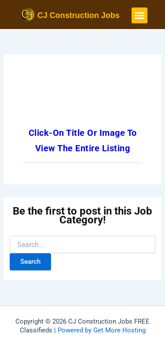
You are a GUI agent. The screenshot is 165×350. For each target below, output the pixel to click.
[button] (139, 15)
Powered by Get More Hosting (102, 330)
